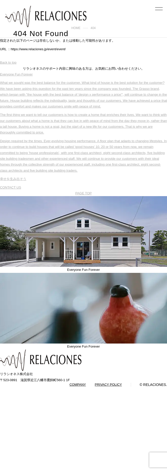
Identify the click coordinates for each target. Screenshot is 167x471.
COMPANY (78, 384)
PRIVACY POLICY (108, 384)
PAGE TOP (83, 193)
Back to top (8, 62)
